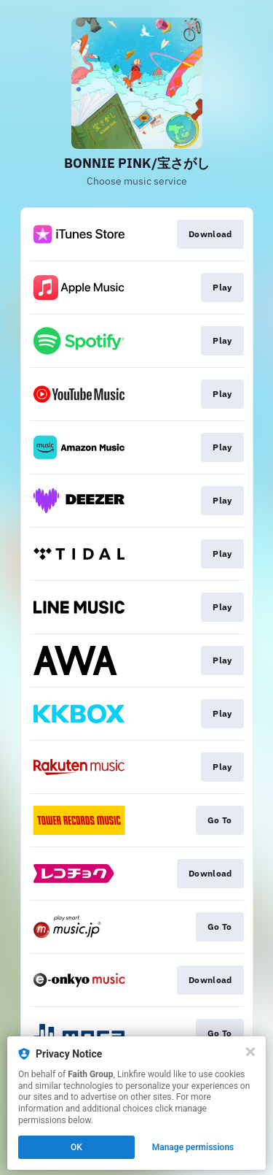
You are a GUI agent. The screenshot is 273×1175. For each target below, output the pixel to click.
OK (76, 1147)
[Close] (250, 1051)
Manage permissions (193, 1147)
